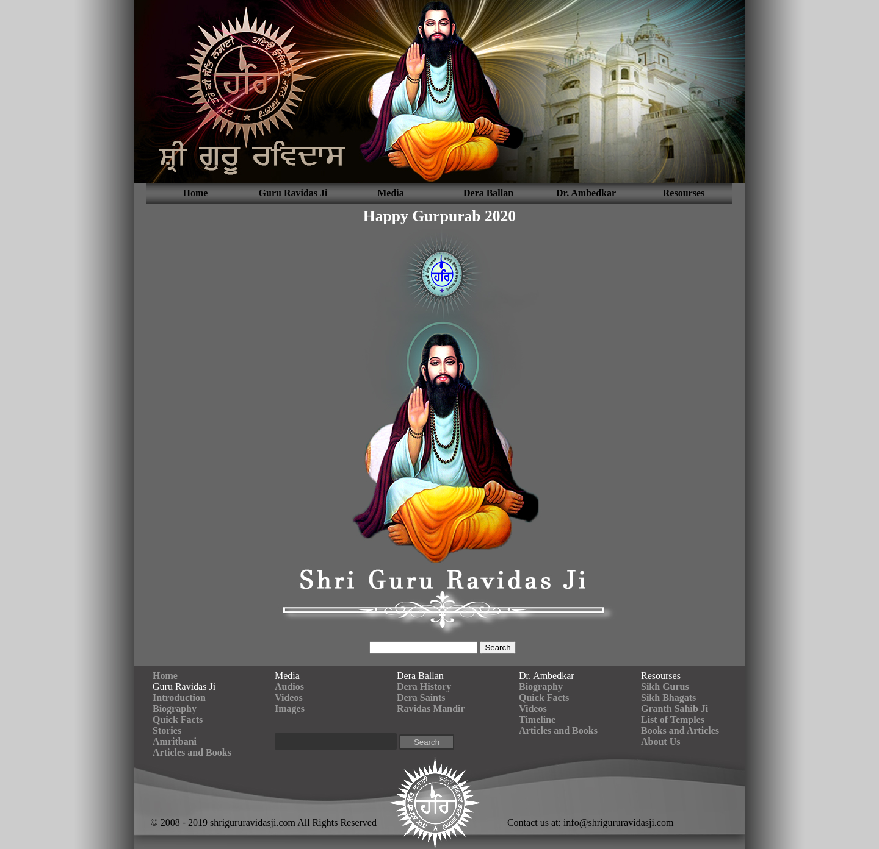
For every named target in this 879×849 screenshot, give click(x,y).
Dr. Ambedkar (586, 193)
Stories (167, 730)
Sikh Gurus (665, 686)
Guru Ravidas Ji (293, 193)
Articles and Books (192, 752)
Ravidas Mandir (431, 708)
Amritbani (175, 741)
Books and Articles (680, 730)
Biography (175, 708)
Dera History (424, 686)
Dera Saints (421, 697)
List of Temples (672, 719)
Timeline (537, 719)
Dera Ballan (488, 193)
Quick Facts (178, 719)
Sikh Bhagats (668, 697)
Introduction (179, 697)
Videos (289, 697)
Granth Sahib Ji (674, 708)
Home (195, 193)
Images (290, 708)
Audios (289, 686)
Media (390, 193)
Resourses (683, 193)
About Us (660, 741)
